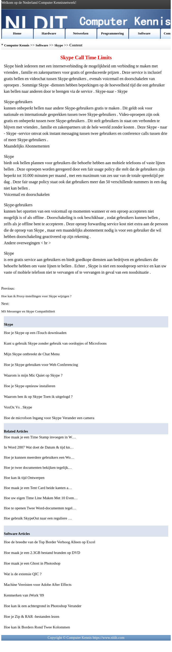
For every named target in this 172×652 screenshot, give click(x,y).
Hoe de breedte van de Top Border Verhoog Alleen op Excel (49, 542)
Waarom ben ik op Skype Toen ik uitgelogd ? (38, 397)
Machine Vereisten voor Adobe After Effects (37, 585)
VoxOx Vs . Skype (18, 407)
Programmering (112, 33)
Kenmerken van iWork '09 (24, 595)
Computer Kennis (16, 45)
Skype (58, 45)
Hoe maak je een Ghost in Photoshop (32, 563)
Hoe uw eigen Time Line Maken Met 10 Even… (41, 498)
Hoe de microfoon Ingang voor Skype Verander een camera (49, 418)
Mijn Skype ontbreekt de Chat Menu (32, 354)
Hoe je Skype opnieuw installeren (29, 386)
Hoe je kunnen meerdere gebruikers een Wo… (39, 457)
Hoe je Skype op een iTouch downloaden (35, 333)
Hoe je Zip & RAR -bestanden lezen (31, 616)
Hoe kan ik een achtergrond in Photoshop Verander (43, 606)
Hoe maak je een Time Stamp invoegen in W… (40, 437)
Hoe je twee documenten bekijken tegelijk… (38, 467)
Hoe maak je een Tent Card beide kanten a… (38, 488)
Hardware (49, 33)
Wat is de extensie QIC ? (22, 574)
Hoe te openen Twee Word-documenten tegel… (40, 508)
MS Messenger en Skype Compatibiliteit (28, 311)
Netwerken (80, 33)
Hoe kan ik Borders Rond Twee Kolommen (37, 627)
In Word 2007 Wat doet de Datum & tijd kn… (39, 447)
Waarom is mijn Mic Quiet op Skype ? (33, 375)
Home (17, 33)
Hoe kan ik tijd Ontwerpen (24, 478)
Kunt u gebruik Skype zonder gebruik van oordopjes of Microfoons (55, 343)
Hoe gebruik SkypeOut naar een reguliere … (38, 518)
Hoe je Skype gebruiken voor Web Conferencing (41, 365)
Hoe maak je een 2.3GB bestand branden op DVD (42, 553)
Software (144, 33)
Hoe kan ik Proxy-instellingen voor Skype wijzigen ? (36, 296)
